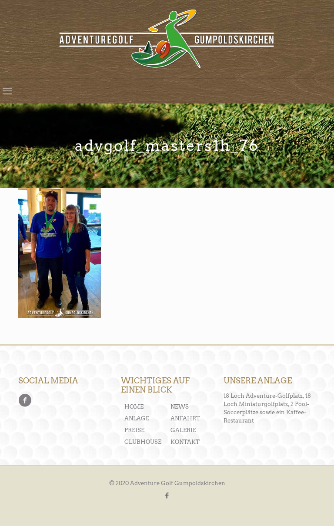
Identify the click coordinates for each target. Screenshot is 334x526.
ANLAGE (136, 418)
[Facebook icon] (167, 495)
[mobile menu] (7, 90)
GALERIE (183, 430)
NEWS (179, 406)
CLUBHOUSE (142, 442)
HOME (134, 406)
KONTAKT (185, 442)
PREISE (134, 430)
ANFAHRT (185, 418)
